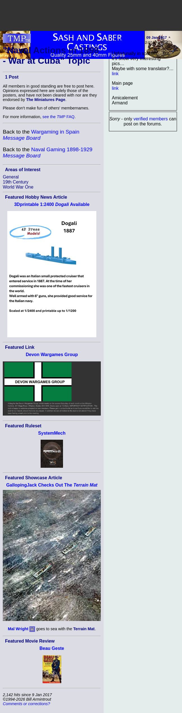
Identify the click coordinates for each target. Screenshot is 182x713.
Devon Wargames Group (52, 354)
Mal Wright (18, 629)
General (11, 177)
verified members (151, 118)
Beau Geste (51, 648)
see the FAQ (58, 116)
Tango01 (122, 39)
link (115, 73)
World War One (18, 187)
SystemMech (52, 433)
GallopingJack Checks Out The (51, 485)
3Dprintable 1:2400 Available (51, 204)
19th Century (16, 182)
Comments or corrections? (26, 703)
